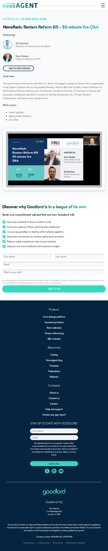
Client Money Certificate (75, 543)
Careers (54, 403)
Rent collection (54, 327)
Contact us (54, 398)
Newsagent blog (54, 360)
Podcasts (54, 365)
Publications (54, 371)
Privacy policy (28, 543)
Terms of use (57, 543)
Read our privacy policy (53, 283)
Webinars (54, 376)
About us (54, 392)
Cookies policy (43, 543)
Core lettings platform (54, 316)
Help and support (54, 409)
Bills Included (54, 338)
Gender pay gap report (54, 414)
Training (54, 354)
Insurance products (54, 322)
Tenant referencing (54, 333)
